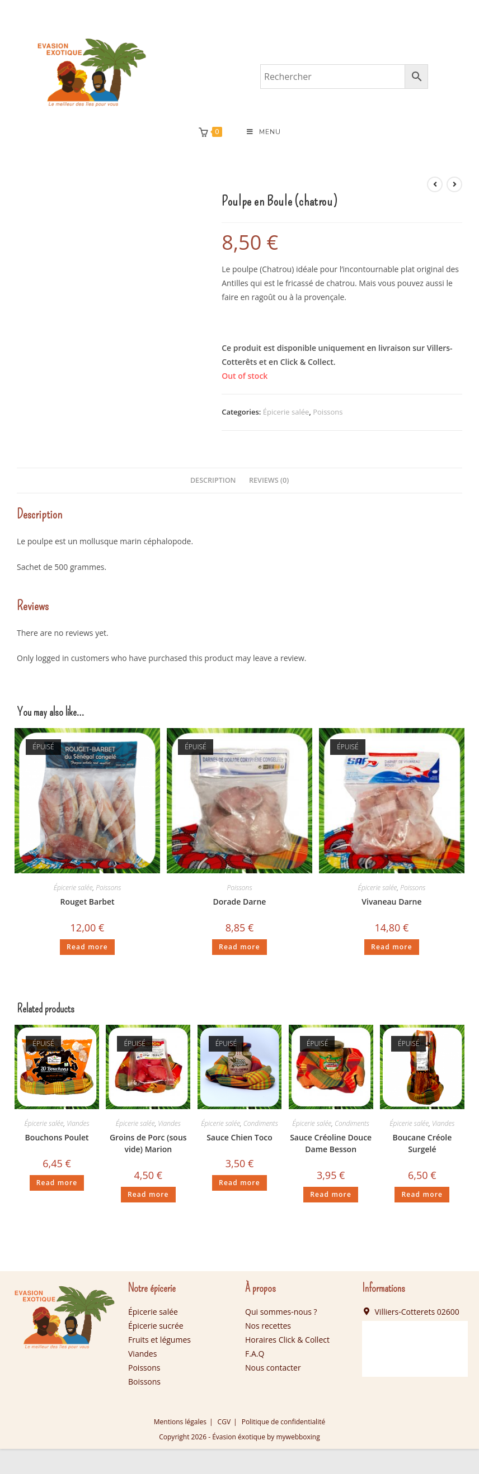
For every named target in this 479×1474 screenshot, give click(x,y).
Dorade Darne (239, 901)
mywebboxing (298, 1437)
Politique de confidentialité (283, 1422)
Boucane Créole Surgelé (422, 1143)
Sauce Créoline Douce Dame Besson (331, 1143)
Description (213, 480)
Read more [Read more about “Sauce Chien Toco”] (239, 1182)
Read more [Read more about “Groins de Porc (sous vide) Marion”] (148, 1194)
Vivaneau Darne (391, 901)
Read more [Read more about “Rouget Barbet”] (87, 947)
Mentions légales (180, 1422)
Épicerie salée (286, 412)
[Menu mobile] (263, 132)
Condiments (260, 1123)
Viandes (78, 1123)
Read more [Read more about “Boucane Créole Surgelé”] (422, 1194)
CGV (224, 1422)
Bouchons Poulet (57, 1137)
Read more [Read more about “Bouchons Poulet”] (57, 1182)
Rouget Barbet (87, 901)
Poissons (327, 412)
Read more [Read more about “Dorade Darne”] (239, 947)
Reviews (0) (269, 480)
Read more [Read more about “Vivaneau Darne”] (391, 947)
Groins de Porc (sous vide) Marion (148, 1143)
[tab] (213, 480)
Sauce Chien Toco (239, 1137)
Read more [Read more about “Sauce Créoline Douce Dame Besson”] (330, 1194)
